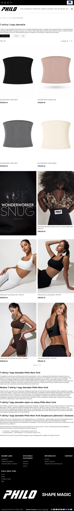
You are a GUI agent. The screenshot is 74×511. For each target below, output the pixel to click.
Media (3, 476)
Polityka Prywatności (7, 461)
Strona (34, 365)
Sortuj (3, 41)
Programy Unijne (6, 479)
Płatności (25, 463)
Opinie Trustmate (50, 461)
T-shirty (16, 36)
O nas (3, 474)
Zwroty (25, 466)
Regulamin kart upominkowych (54, 463)
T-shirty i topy (5, 36)
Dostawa (25, 461)
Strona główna (3, 17)
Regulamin (4, 459)
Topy (23, 36)
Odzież (9, 17)
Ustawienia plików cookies (8, 463)
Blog (2, 481)
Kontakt (47, 459)
